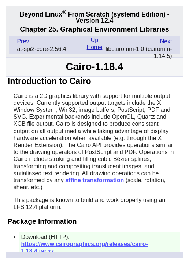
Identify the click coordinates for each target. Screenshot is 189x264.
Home (95, 47)
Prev (23, 41)
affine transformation (94, 180)
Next (166, 41)
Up (94, 40)
